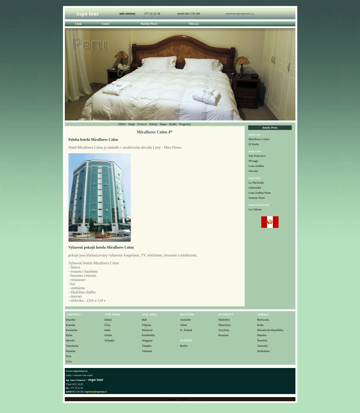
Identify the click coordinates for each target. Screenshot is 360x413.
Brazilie (70, 319)
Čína (107, 325)
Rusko (183, 345)
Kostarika (72, 330)
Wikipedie (183, 399)
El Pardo (254, 144)
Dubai (108, 319)
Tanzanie (262, 345)
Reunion (223, 335)
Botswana (263, 319)
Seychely (223, 330)
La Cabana (255, 209)
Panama (70, 351)
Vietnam (147, 351)
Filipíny (146, 325)
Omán (108, 335)
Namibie (262, 340)
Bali (144, 319)
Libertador (255, 187)
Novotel (253, 171)
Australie (185, 319)
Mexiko (70, 340)
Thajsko (147, 345)
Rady (132, 124)
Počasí (153, 124)
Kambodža (148, 335)
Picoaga (253, 161)
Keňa (260, 325)
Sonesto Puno (257, 197)
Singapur (147, 340)
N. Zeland (186, 330)
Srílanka (109, 340)
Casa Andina (256, 166)
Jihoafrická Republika (270, 330)
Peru (68, 356)
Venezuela (72, 345)
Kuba (69, 335)
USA (69, 361)
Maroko (262, 335)
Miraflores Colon (259, 139)
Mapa (163, 124)
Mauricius (224, 325)
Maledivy (224, 319)
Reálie (173, 124)
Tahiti (183, 325)
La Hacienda (256, 182)
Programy (185, 124)
